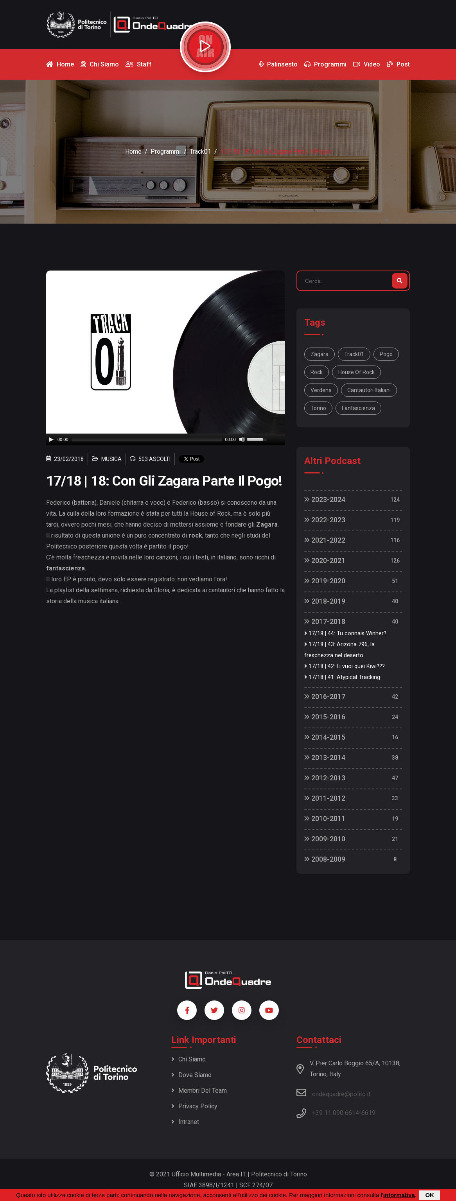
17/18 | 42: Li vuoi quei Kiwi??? (344, 666)
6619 (368, 1113)
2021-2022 (324, 540)
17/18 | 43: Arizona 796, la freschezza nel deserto (339, 650)
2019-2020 (324, 581)
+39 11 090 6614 (335, 1113)
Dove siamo (191, 1075)
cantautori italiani (369, 390)
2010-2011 (324, 818)
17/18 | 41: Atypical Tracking (342, 677)
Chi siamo (188, 1059)
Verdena (321, 390)
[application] (165, 439)
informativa (399, 1195)
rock (317, 372)
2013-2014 (324, 757)
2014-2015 (324, 737)
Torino (318, 408)
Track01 (200, 151)
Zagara (320, 354)
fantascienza (358, 408)
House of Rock (356, 372)
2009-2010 (324, 839)
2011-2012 (324, 798)
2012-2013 (324, 778)
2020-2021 (324, 560)
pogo (386, 354)
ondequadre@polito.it (333, 1093)
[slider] (147, 439)
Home (133, 151)
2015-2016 (324, 717)
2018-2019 (324, 601)
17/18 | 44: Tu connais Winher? (345, 633)
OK (429, 1195)
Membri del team (199, 1090)
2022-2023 (324, 520)
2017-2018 (324, 621)
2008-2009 (324, 859)
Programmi (166, 151)
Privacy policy (194, 1106)
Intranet (185, 1122)
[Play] (51, 439)
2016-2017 (324, 696)
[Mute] (242, 439)
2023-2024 (324, 499)
